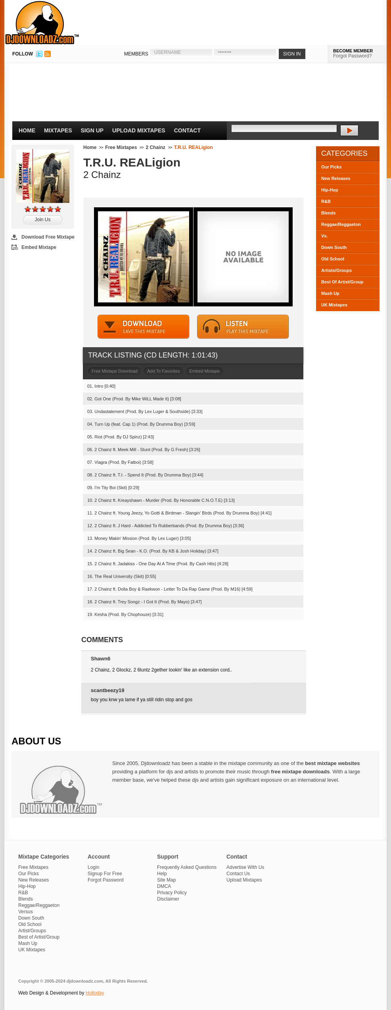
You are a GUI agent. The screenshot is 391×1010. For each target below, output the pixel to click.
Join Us (42, 219)
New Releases (335, 178)
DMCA (164, 886)
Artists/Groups (336, 270)
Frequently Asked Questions (187, 867)
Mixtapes (58, 130)
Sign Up (92, 130)
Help (162, 873)
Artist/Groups (32, 930)
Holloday (95, 993)
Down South (334, 247)
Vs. (324, 235)
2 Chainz (155, 147)
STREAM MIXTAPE (243, 327)
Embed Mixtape (38, 247)
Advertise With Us (245, 867)
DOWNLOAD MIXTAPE (144, 327)
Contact (187, 130)
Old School (332, 258)
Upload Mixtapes (138, 130)
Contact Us (238, 873)
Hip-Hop (329, 189)
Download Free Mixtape (48, 237)
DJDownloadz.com (42, 22)
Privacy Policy (172, 892)
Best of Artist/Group (38, 937)
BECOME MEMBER (353, 50)
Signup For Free (105, 873)
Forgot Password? (352, 56)
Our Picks (331, 167)
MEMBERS (136, 54)
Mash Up (330, 293)
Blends (328, 212)
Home (27, 130)
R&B (326, 201)
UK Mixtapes (334, 304)
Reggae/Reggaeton (341, 224)
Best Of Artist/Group (342, 281)
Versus (25, 911)
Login (93, 867)
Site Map (166, 880)
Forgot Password (106, 880)
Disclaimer (168, 899)
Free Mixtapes (121, 147)
